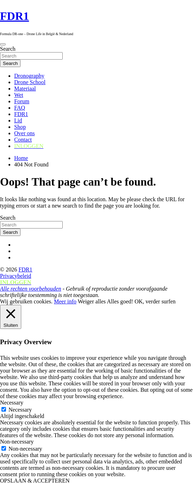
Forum (21, 101)
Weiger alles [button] (92, 301)
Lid (18, 120)
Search (8, 49)
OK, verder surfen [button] (155, 301)
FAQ (19, 108)
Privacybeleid (15, 276)
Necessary (20, 410)
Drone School (29, 82)
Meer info (65, 301)
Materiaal (25, 89)
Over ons (24, 133)
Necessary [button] (11, 403)
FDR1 (14, 16)
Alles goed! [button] (120, 301)
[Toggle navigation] (3, 44)
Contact (23, 140)
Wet (18, 95)
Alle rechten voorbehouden (30, 289)
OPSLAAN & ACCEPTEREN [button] (34, 481)
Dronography (29, 76)
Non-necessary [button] (17, 442)
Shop (20, 127)
